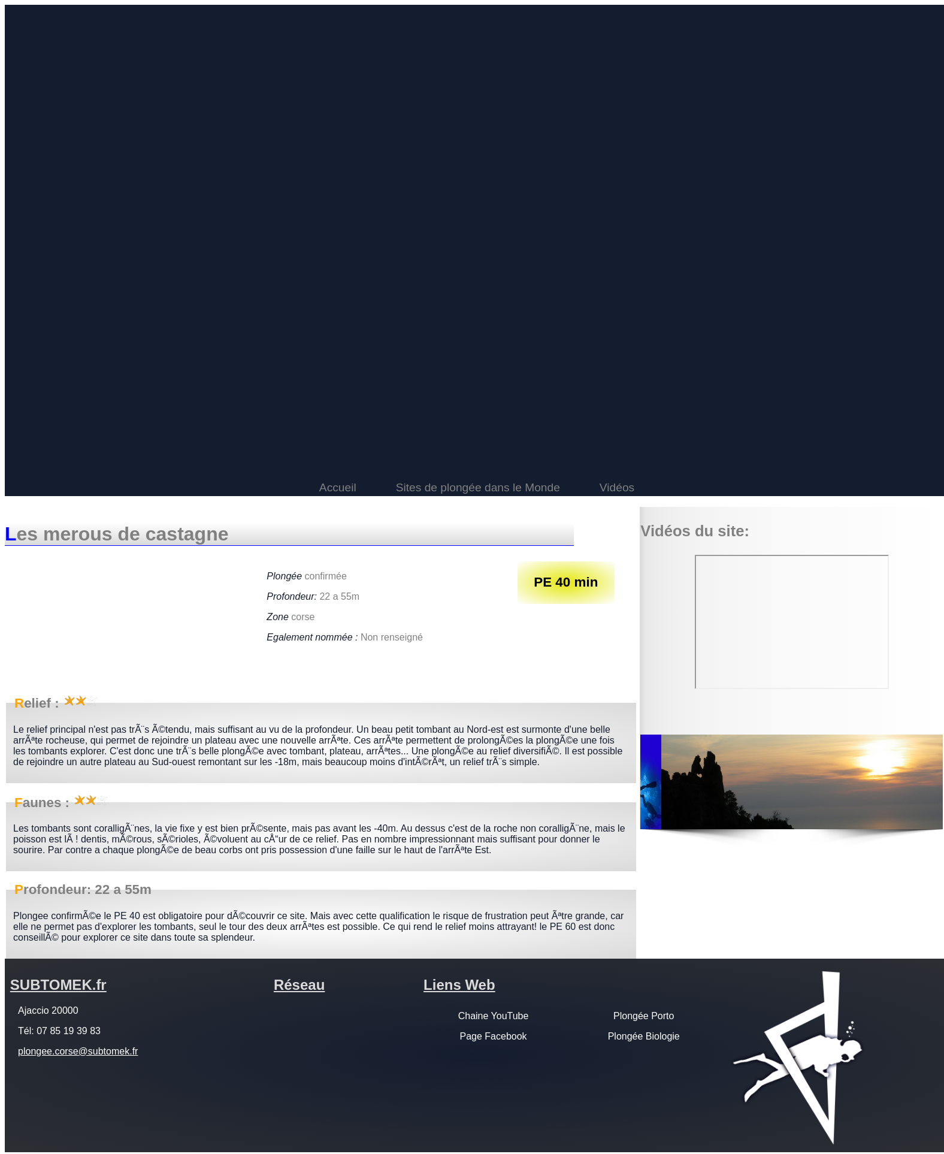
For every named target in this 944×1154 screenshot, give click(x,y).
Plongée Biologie (644, 1036)
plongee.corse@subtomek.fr (78, 1051)
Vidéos (617, 487)
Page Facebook (493, 1036)
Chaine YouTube (493, 1016)
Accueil (337, 487)
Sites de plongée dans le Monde (478, 487)
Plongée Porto (643, 1016)
